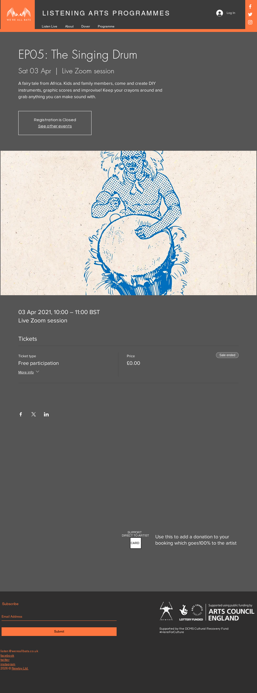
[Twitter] (250, 14)
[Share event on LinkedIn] (46, 414)
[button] (135, 543)
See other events (55, 126)
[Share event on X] (33, 414)
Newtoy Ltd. (20, 668)
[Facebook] (250, 6)
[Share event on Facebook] (20, 414)
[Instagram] (250, 22)
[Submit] (59, 631)
